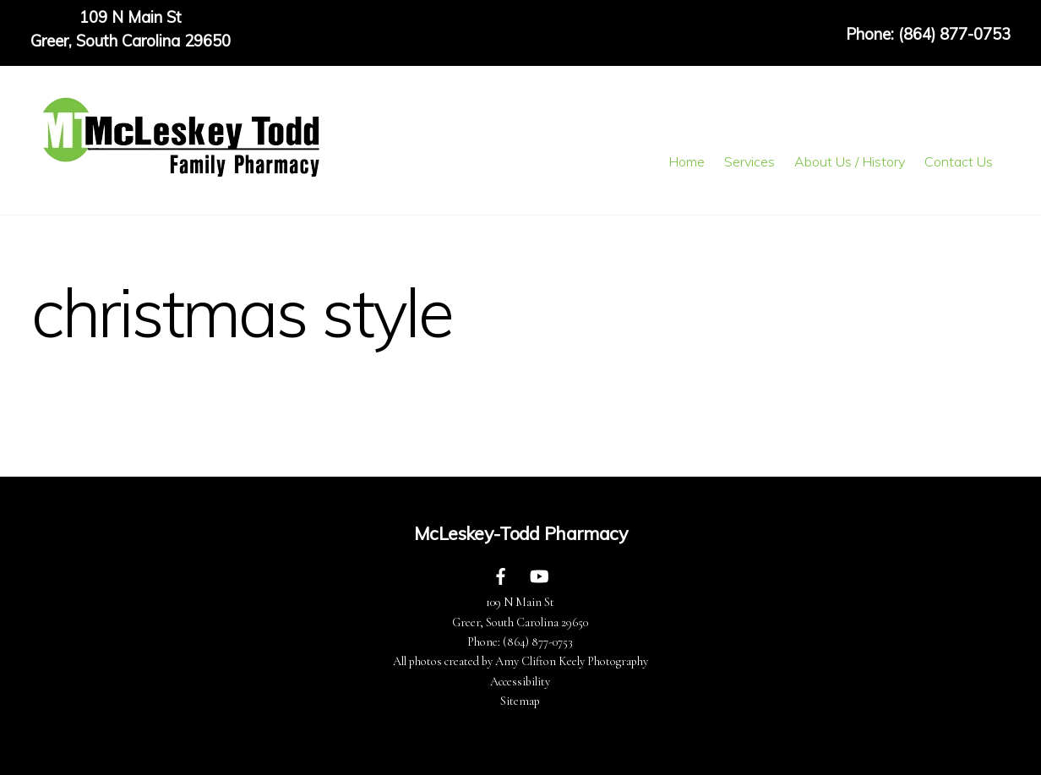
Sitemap (520, 701)
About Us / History (849, 161)
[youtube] (539, 574)
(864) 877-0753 (538, 642)
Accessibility (520, 681)
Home (686, 161)
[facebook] (501, 574)
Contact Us (958, 161)
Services (749, 161)
